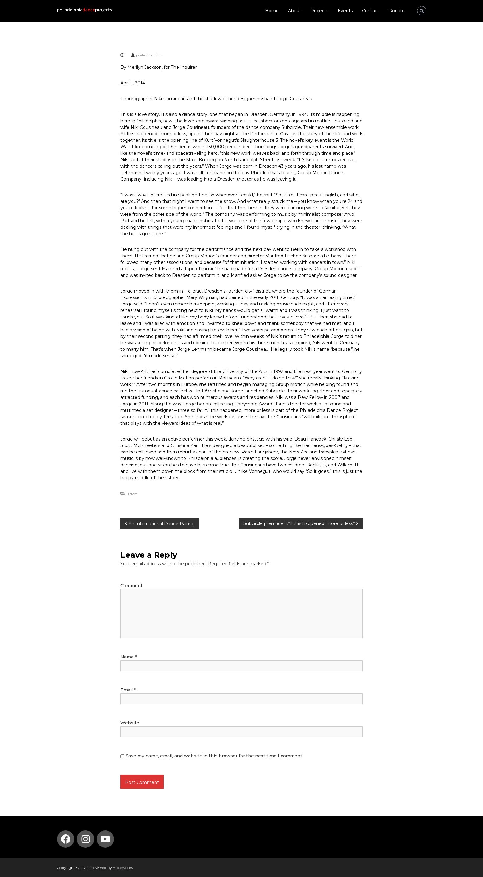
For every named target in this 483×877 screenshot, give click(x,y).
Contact (370, 11)
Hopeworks (123, 867)
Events (345, 11)
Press (132, 493)
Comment (131, 585)
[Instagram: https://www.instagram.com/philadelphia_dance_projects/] (85, 839)
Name (128, 657)
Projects (319, 11)
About (294, 11)
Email (128, 690)
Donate (396, 11)
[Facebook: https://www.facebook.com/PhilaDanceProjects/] (65, 839)
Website (129, 723)
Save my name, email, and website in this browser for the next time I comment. (214, 756)
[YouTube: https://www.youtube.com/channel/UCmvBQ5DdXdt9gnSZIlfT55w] (105, 839)
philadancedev (149, 55)
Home (272, 11)
